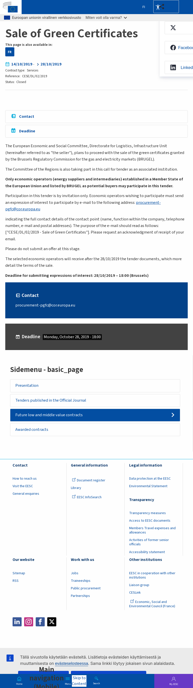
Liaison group (139, 585)
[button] (166, 6)
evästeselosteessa (71, 663)
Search (96, 683)
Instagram (28, 621)
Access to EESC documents (149, 520)
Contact (26, 116)
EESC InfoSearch (87, 497)
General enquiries (26, 493)
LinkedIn (17, 621)
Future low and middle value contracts (49, 415)
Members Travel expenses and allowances (152, 530)
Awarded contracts (32, 430)
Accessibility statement (147, 552)
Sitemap (19, 573)
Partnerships (80, 595)
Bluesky (63, 621)
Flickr (74, 621)
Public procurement (86, 588)
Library (76, 488)
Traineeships (80, 580)
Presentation (27, 386)
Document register (88, 480)
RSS (16, 580)
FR (10, 52)
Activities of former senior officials (149, 542)
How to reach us (25, 478)
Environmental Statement (148, 486)
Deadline (27, 131)
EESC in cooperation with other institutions (152, 575)
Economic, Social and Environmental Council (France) (152, 604)
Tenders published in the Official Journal (51, 400)
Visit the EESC (23, 486)
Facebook (40, 621)
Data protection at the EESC (150, 478)
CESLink (135, 592)
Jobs (74, 573)
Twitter (51, 621)
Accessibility (158, 7)
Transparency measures (147, 513)
